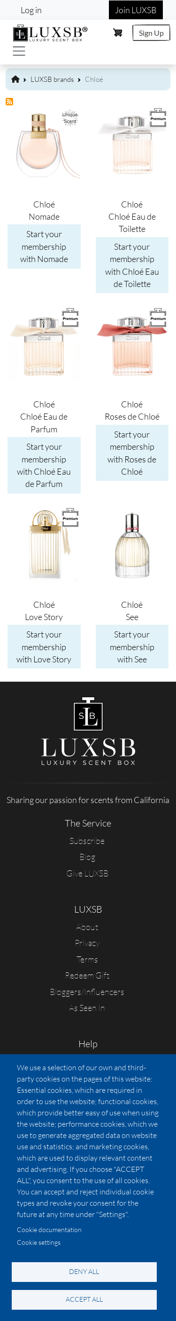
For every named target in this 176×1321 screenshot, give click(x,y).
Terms (87, 959)
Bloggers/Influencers (87, 992)
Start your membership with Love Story (43, 646)
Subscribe (87, 841)
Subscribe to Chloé (10, 102)
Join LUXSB (136, 10)
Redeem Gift (87, 975)
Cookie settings (39, 1242)
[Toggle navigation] (19, 51)
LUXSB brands (52, 79)
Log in (31, 10)
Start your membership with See (132, 646)
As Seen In (87, 1008)
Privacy (87, 943)
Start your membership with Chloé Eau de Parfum (44, 465)
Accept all (84, 1299)
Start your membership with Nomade (44, 246)
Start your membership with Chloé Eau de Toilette (132, 265)
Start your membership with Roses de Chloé (131, 453)
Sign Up (151, 32)
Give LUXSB (87, 873)
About (87, 927)
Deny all (84, 1271)
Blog (87, 856)
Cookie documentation (49, 1229)
